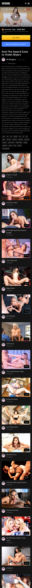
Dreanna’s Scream (12, 510)
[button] (25, 3)
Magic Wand (10, 288)
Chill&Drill (9, 568)
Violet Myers (12, 63)
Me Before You (11, 455)
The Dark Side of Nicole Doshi (16, 482)
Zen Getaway (10, 316)
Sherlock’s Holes (11, 203)
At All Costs (10, 344)
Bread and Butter (12, 399)
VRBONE (6, 3)
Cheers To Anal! (11, 175)
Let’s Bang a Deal (12, 427)
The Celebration (11, 260)
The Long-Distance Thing (14, 371)
